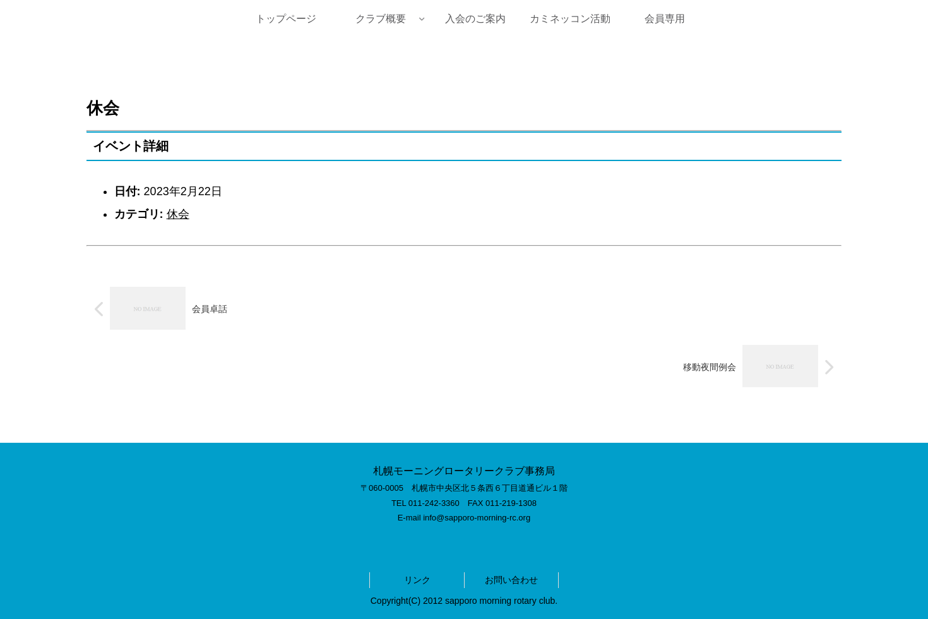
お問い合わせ (511, 580)
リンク (417, 580)
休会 (178, 214)
